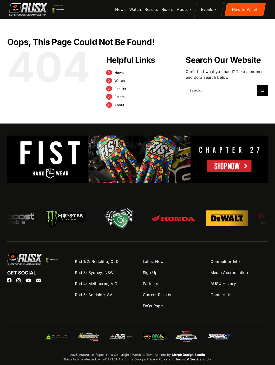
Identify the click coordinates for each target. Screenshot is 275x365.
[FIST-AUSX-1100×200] (137, 138)
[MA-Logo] (56, 335)
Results (120, 89)
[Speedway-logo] (219, 335)
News (119, 73)
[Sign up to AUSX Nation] (245, 9)
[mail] (38, 280)
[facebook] (9, 280)
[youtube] (28, 280)
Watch (119, 80)
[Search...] (221, 90)
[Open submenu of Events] (215, 10)
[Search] (262, 90)
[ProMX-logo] (154, 334)
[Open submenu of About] (190, 10)
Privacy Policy (157, 359)
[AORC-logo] (186, 333)
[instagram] (18, 280)
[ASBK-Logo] (89, 334)
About (119, 105)
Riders (119, 97)
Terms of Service (189, 359)
